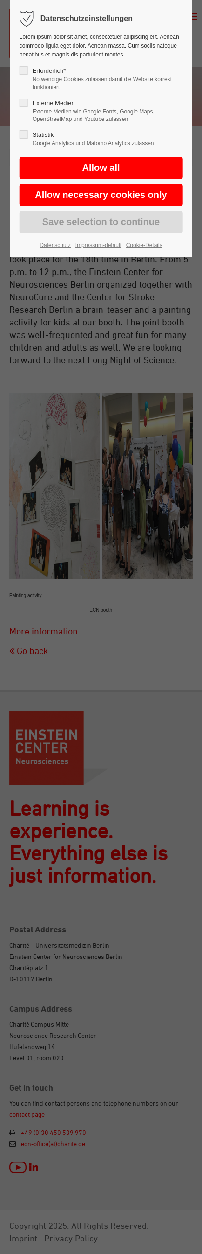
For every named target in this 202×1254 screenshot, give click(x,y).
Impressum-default (98, 245)
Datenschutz (55, 245)
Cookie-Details (144, 245)
